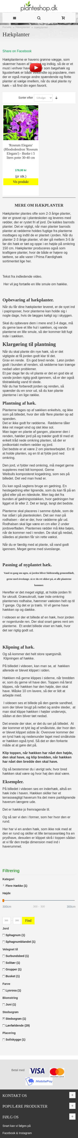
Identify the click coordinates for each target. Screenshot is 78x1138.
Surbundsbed (17, 956)
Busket (13, 976)
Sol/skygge (15, 1039)
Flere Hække (16, 885)
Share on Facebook (17, 51)
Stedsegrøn (16, 1018)
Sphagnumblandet (20, 941)
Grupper (13, 969)
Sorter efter (26, 97)
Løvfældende (18, 1025)
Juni (11, 1004)
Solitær (13, 962)
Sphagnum (15, 935)
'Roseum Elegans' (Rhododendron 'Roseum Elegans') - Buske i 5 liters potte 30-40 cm (21, 151)
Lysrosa (13, 990)
